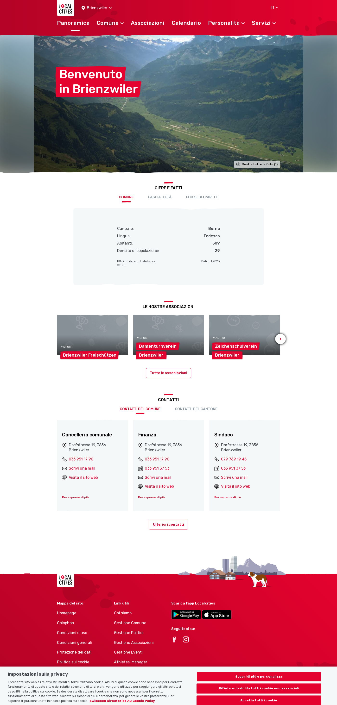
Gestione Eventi (128, 652)
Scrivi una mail (82, 468)
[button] (97, 8)
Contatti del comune (140, 409)
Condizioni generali (74, 642)
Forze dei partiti (202, 197)
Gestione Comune (130, 623)
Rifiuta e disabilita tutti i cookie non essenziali (259, 692)
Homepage (66, 613)
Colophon (65, 623)
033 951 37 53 (157, 468)
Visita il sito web (83, 477)
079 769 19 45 (234, 459)
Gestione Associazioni (134, 642)
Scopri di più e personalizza (258, 680)
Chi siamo (123, 613)
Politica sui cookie (73, 662)
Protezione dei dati (74, 652)
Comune (126, 197)
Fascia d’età (160, 197)
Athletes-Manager (130, 662)
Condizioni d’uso (72, 632)
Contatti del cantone (196, 409)
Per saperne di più (75, 497)
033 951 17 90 (81, 459)
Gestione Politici (128, 632)
